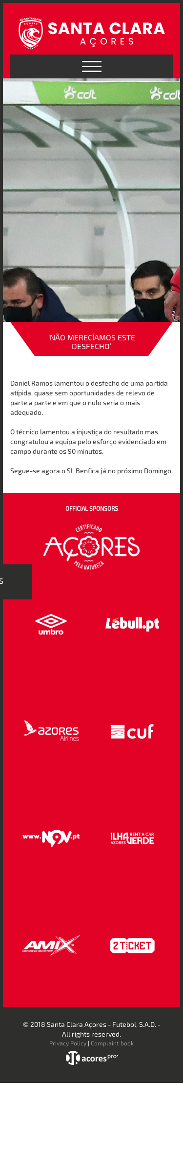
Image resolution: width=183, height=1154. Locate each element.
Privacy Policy (67, 1043)
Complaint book (112, 1043)
